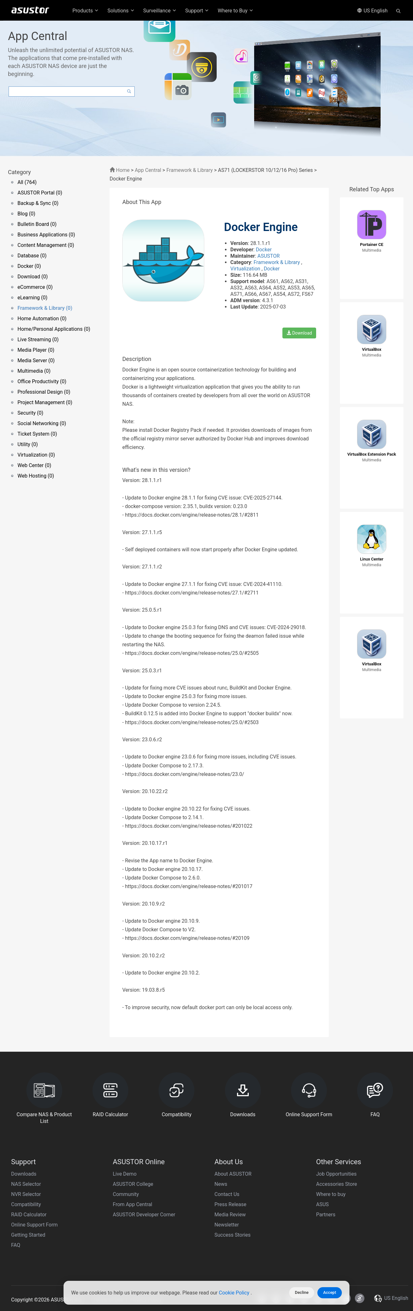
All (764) (27, 182)
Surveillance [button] (160, 11)
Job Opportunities (336, 1174)
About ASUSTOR (233, 1174)
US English (372, 11)
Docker (264, 250)
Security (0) (30, 413)
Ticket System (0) (37, 434)
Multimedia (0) (34, 371)
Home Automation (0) (41, 319)
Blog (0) (26, 214)
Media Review (230, 1215)
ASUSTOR (268, 256)
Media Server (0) (36, 360)
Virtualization (245, 269)
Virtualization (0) (36, 455)
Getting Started (28, 1235)
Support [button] (197, 11)
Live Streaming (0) (38, 339)
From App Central (132, 1204)
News (220, 1184)
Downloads (23, 1174)
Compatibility (26, 1204)
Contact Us (227, 1194)
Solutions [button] (121, 11)
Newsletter (226, 1225)
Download (299, 333)
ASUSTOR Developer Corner (144, 1215)
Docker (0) (29, 266)
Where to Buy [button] (236, 11)
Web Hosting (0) (35, 476)
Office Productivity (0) (41, 381)
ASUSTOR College (133, 1184)
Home (120, 170)
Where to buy (331, 1194)
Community (126, 1194)
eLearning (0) (32, 298)
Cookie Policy (235, 1293)
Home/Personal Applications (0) (53, 329)
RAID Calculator (29, 1215)
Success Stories (232, 1235)
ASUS (322, 1204)
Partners (325, 1215)
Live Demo (125, 1174)
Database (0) (32, 256)
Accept (329, 1292)
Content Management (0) (45, 245)
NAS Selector (26, 1184)
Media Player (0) (35, 350)
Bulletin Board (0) (37, 224)
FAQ (15, 1245)
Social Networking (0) (41, 423)
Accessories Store (336, 1184)
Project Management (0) (44, 402)
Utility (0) (27, 444)
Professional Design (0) (43, 392)
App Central (148, 170)
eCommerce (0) (35, 287)
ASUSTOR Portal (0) (39, 193)
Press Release (230, 1204)
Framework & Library (190, 170)
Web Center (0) (34, 465)
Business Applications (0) (46, 235)
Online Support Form (34, 1225)
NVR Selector (26, 1194)
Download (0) (32, 277)
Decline (301, 1292)
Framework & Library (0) (44, 308)
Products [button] (85, 11)
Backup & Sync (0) (37, 203)
